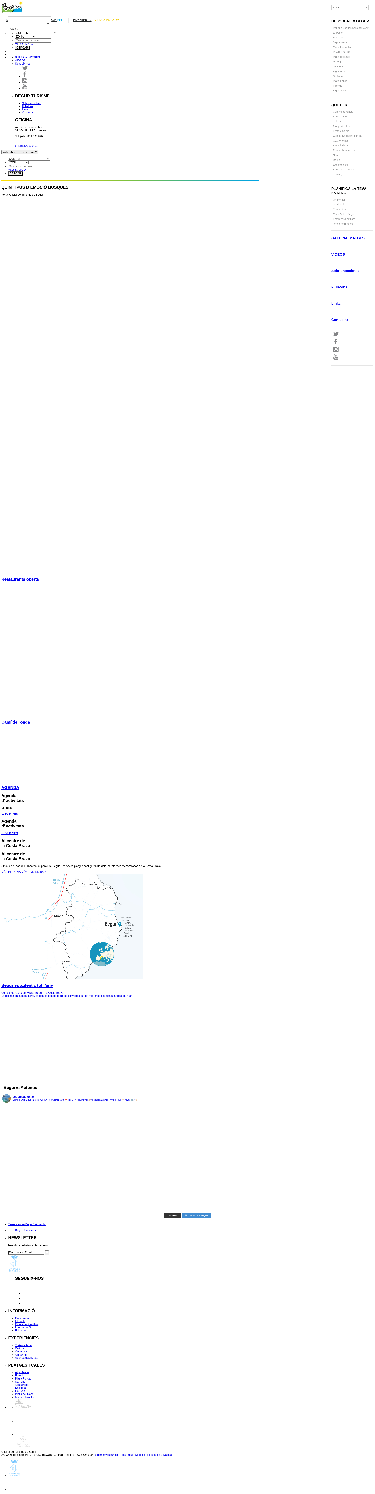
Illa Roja (337, 61)
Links (25, 109)
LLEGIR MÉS (9, 813)
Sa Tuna (338, 76)
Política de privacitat (159, 1454)
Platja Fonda (340, 80)
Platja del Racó (341, 56)
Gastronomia (340, 140)
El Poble (338, 32)
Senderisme (340, 116)
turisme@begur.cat (26, 145)
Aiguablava (339, 90)
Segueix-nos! (340, 42)
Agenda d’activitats (344, 169)
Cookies (140, 1454)
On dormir (21, 1354)
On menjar (339, 199)
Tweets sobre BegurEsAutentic (27, 1224)
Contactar (28, 112)
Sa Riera (338, 66)
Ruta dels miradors (344, 150)
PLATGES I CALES (344, 51)
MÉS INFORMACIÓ (13, 871)
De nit (336, 159)
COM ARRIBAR (36, 871)
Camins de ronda (343, 111)
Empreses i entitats (26, 1324)
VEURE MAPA (24, 44)
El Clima (338, 37)
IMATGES (27, 57)
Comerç (337, 174)
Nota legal (126, 1454)
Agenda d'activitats (26, 1357)
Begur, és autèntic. (26, 1230)
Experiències (340, 164)
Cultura (337, 121)
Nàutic (336, 155)
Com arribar (22, 1318)
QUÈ (56, 20)
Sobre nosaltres (31, 103)
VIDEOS (20, 60)
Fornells (337, 85)
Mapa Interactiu (342, 47)
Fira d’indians (340, 145)
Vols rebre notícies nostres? (20, 152)
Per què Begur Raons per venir (351, 27)
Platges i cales (341, 126)
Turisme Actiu (23, 1345)
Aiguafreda (339, 71)
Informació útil (23, 1327)
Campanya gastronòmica (347, 135)
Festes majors (341, 130)
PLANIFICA (96, 20)
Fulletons (27, 106)
